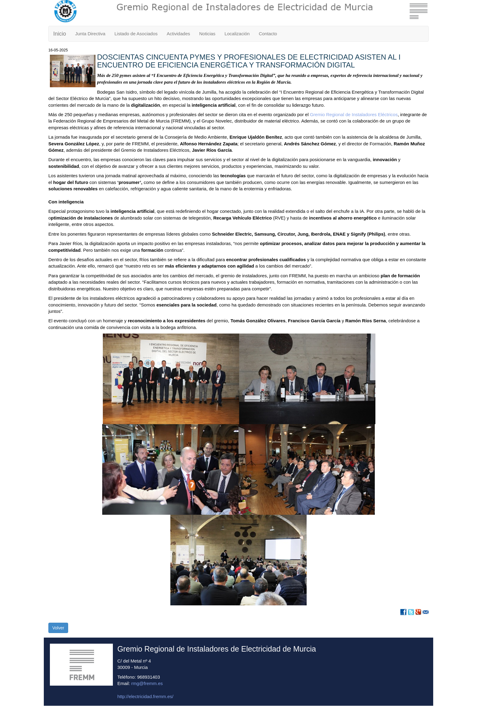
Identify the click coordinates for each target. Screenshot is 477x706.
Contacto (268, 33)
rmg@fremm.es (147, 683)
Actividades (178, 33)
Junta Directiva (90, 33)
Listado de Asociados (136, 33)
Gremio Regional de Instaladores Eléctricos (354, 114)
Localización (237, 33)
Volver (58, 627)
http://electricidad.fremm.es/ (145, 696)
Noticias (207, 33)
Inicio (59, 34)
